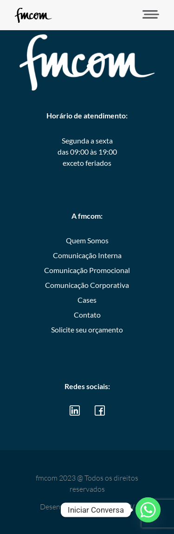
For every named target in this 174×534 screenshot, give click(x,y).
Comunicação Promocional (87, 270)
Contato (87, 314)
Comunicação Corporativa (87, 284)
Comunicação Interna (87, 255)
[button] (147, 15)
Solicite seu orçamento (87, 329)
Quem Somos (87, 240)
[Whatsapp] (148, 509)
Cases (87, 299)
